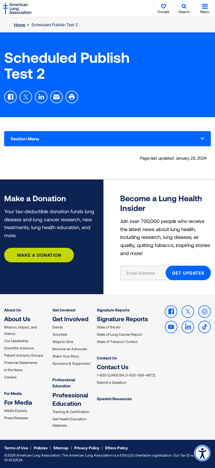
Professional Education (63, 382)
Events (57, 327)
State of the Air (108, 327)
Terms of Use (16, 447)
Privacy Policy (87, 447)
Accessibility (202, 453)
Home (19, 24)
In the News (13, 370)
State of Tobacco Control (117, 341)
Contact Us (107, 358)
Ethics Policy (116, 447)
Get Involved (63, 310)
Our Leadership (16, 341)
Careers (10, 377)
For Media (13, 393)
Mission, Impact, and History (20, 330)
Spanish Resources (114, 398)
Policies (41, 447)
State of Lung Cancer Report (119, 334)
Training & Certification (70, 411)
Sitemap (61, 447)
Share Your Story (65, 356)
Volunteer (59, 334)
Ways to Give (62, 341)
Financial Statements (20, 362)
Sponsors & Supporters (71, 363)
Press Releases (16, 418)
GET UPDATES (188, 272)
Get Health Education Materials (69, 422)
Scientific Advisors (19, 348)
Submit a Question (111, 382)
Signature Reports (113, 310)
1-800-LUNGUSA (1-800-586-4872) (126, 375)
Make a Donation (39, 255)
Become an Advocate (69, 349)
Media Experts (15, 410)
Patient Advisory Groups (23, 355)
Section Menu (107, 138)
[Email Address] (146, 273)
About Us (12, 310)
